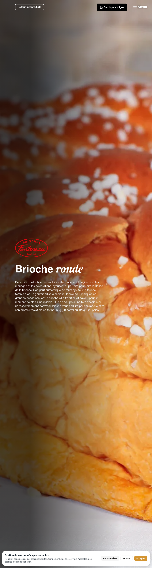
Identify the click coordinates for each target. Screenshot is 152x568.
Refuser (126, 558)
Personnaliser (110, 558)
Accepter (140, 558)
